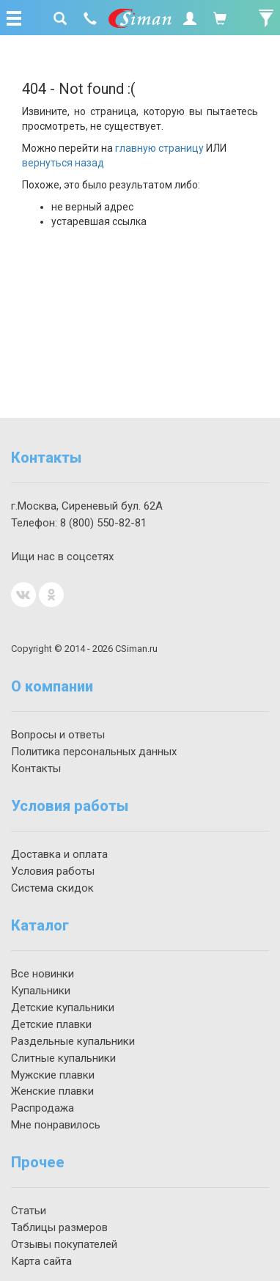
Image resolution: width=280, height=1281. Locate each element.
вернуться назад (63, 163)
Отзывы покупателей (64, 1244)
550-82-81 (103, 522)
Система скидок (52, 888)
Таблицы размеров (59, 1227)
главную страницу (159, 148)
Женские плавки (52, 1091)
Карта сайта (41, 1261)
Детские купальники (62, 1007)
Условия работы (53, 871)
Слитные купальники (63, 1058)
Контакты (36, 768)
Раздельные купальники (73, 1041)
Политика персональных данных (94, 751)
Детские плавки (51, 1024)
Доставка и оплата (59, 854)
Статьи (28, 1210)
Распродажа (42, 1108)
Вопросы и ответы (58, 734)
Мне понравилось (55, 1124)
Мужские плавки (53, 1075)
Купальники (40, 990)
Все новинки (42, 973)
